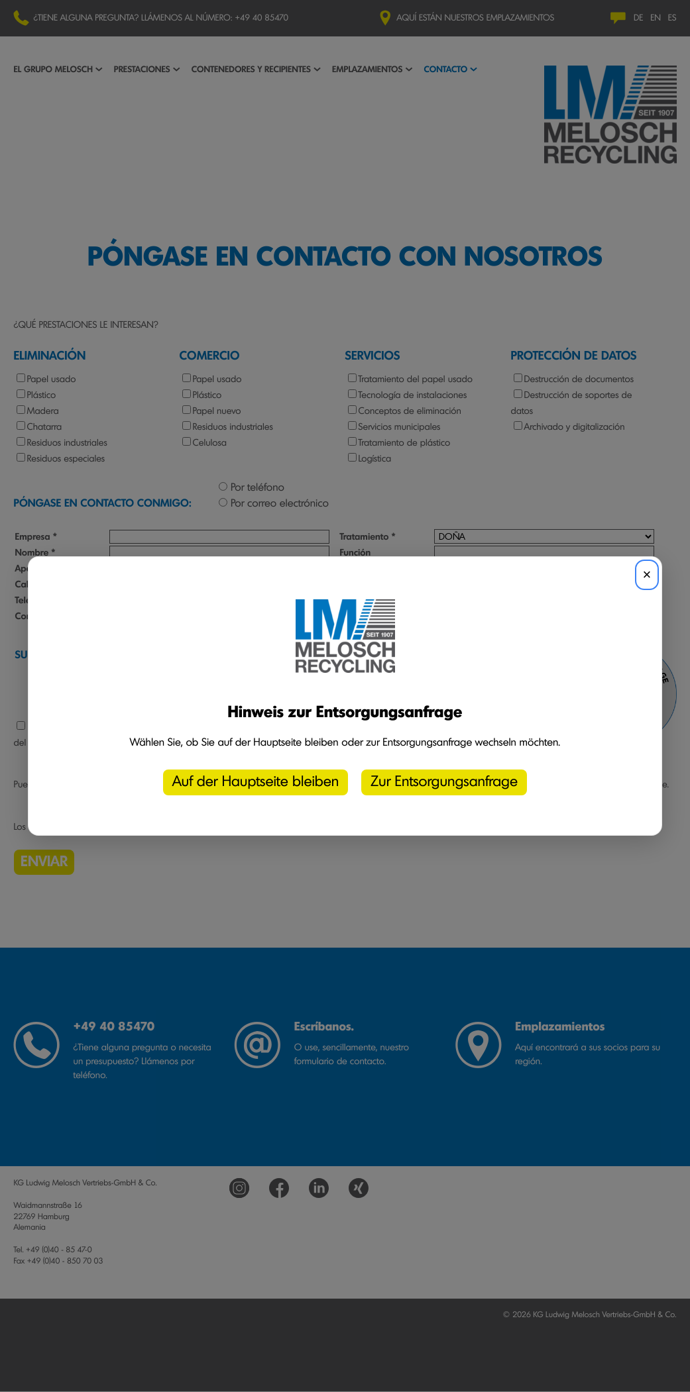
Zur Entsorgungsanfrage (444, 782)
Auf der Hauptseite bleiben (255, 782)
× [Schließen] (647, 574)
